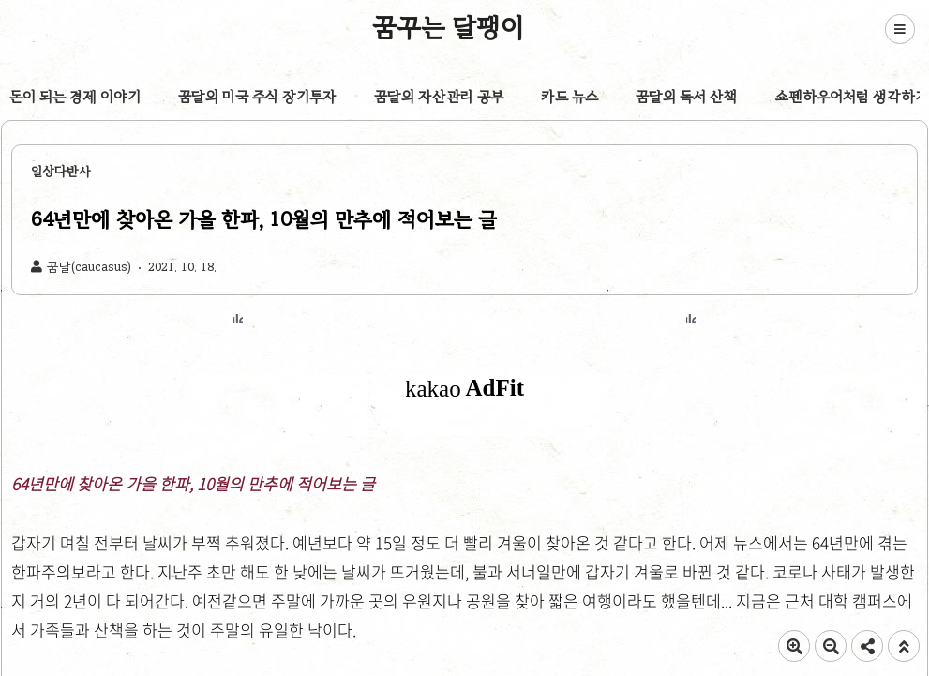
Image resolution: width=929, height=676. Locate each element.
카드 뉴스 (569, 96)
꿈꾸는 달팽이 (448, 27)
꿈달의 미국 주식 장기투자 (257, 96)
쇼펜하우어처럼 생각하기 (851, 96)
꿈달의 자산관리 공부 (438, 96)
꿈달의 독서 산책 (687, 96)
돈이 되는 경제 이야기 (75, 96)
